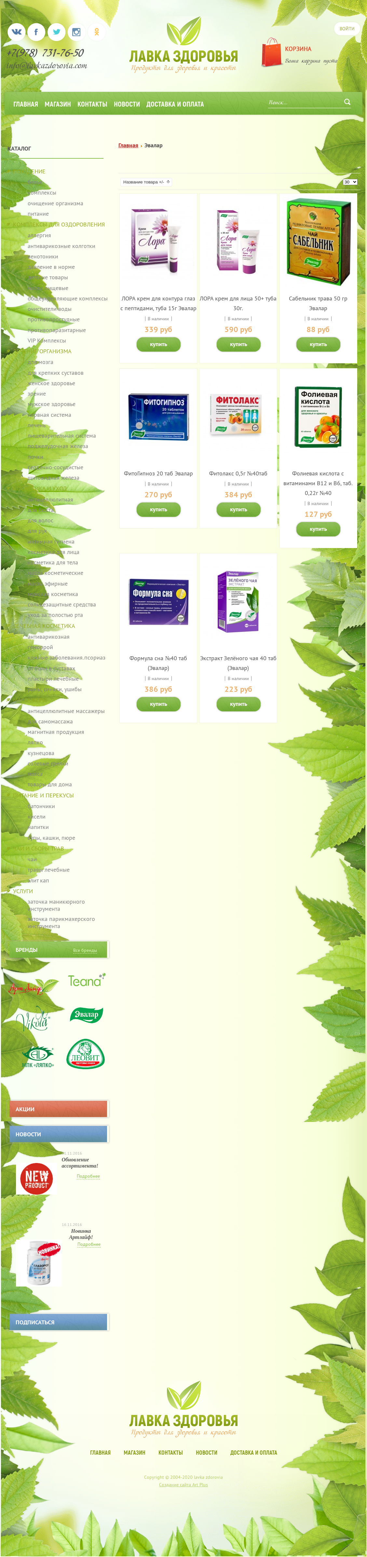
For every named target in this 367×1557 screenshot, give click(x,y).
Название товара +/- (143, 182)
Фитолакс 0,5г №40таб (238, 473)
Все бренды (85, 950)
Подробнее (88, 1176)
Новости (127, 103)
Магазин (58, 103)
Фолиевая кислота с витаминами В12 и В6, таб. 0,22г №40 (318, 483)
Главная (25, 103)
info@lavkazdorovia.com (47, 67)
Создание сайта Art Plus (183, 1485)
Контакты (92, 103)
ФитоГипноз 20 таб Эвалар (158, 473)
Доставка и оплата (175, 103)
